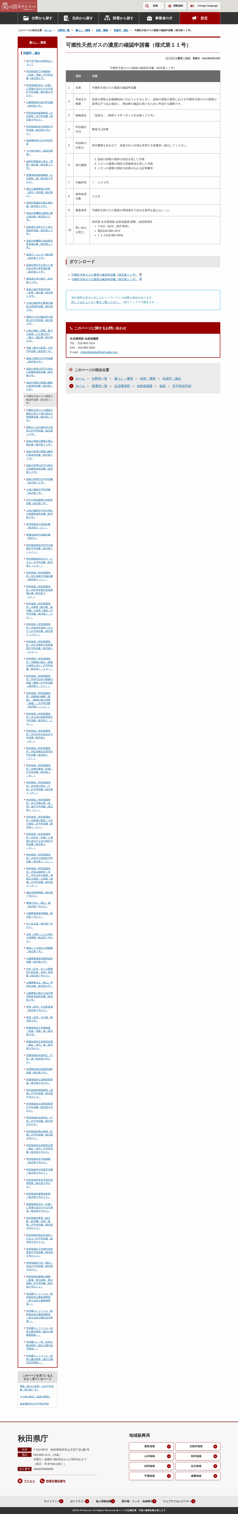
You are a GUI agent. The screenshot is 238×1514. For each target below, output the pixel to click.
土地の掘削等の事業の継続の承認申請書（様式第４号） (39, 306)
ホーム (48, 30)
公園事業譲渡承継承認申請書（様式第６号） (39, 960)
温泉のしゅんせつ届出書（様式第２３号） (39, 256)
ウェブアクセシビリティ (179, 1501)
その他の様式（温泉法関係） (39, 152)
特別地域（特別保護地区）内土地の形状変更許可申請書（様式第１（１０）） (39, 718)
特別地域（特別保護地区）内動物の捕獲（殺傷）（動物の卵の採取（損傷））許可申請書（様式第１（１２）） (38, 700)
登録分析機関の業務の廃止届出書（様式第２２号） (39, 216)
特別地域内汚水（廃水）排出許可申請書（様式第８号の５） (39, 1266)
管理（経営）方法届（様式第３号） (39, 1019)
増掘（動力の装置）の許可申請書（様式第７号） (39, 349)
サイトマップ (46, 1501)
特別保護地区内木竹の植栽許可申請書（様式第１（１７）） (39, 548)
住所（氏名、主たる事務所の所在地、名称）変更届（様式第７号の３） (39, 972)
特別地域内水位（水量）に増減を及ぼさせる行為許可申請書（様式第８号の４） (39, 90)
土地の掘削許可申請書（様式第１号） (38, 491)
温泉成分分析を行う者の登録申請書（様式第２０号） (39, 230)
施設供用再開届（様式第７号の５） (39, 894)
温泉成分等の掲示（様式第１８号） (39, 280)
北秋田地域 (196, 1446)
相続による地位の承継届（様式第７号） (39, 950)
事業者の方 (164, 18)
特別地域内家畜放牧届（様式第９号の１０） (38, 1195)
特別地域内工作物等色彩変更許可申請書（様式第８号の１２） (39, 1252)
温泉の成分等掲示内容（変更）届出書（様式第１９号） (39, 292)
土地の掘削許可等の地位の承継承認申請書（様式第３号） (39, 514)
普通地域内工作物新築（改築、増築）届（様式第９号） (39, 1031)
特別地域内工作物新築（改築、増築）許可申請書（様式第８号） (39, 74)
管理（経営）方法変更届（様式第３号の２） (39, 1008)
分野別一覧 (64, 30)
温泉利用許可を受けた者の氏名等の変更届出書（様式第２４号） (39, 268)
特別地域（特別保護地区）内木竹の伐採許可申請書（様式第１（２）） (39, 858)
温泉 (162, 386)
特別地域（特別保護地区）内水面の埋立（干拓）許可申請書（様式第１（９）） (39, 787)
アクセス (29, 1481)
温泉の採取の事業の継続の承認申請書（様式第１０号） (39, 386)
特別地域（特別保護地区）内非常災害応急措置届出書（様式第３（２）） (39, 591)
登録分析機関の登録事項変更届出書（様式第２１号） (39, 244)
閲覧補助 (178, 5)
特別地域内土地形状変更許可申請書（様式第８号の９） (39, 1107)
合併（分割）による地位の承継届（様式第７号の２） (39, 937)
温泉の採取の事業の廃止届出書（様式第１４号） (39, 443)
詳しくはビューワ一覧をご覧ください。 (96, 302)
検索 (155, 5)
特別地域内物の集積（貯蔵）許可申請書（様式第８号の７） (39, 1135)
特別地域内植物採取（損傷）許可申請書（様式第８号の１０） (39, 1093)
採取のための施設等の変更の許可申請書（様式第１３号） (39, 430)
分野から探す (42, 18)
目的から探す (82, 18)
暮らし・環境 (83, 30)
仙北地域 (195, 1466)
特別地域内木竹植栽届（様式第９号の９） (38, 1161)
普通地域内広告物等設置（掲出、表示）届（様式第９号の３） (39, 1045)
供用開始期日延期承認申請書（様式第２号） (39, 1071)
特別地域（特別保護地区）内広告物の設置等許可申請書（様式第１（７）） (39, 753)
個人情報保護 (101, 1501)
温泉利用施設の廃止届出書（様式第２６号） (39, 204)
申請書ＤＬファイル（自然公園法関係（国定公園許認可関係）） (39, 1359)
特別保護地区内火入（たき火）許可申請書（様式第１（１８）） (39, 562)
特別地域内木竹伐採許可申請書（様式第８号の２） (39, 130)
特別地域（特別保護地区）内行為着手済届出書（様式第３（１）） (39, 576)
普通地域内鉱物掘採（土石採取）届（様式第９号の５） (39, 178)
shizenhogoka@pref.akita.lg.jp (99, 352)
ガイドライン (73, 1501)
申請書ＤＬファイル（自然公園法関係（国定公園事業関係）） (39, 1331)
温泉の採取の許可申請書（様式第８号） (39, 360)
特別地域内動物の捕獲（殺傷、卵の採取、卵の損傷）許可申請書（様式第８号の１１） (39, 1281)
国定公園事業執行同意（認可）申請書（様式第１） (39, 192)
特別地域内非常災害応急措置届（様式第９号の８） (39, 1183)
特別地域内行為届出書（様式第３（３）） (38, 526)
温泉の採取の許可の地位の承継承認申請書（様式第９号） (39, 372)
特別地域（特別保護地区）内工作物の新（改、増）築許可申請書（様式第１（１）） (39, 804)
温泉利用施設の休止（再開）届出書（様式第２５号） (39, 164)
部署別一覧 (99, 386)
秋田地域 (195, 1456)
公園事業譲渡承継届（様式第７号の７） (39, 915)
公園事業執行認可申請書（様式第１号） (39, 104)
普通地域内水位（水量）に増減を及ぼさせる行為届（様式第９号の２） (39, 1207)
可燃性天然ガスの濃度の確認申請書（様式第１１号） (104, 274)
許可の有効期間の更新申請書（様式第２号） (39, 502)
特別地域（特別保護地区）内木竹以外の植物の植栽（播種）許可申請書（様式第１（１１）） (39, 681)
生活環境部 (122, 386)
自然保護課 (144, 386)
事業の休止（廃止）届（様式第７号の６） (38, 905)
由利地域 (149, 1466)
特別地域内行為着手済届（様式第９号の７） (39, 1171)
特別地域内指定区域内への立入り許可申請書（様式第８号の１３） (39, 1238)
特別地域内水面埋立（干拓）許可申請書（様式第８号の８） (39, 1121)
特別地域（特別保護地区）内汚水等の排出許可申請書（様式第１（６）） (39, 735)
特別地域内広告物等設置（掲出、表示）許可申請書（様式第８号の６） (39, 1148)
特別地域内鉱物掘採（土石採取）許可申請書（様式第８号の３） (39, 116)
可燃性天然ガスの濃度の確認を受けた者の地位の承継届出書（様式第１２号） (39, 415)
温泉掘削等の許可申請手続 (39, 142)
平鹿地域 (149, 1476)
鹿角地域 (149, 1446)
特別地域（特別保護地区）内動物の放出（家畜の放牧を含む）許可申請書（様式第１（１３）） (39, 663)
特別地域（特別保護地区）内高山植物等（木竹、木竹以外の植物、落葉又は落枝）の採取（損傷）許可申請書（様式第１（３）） (39, 877)
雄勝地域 (195, 1476)
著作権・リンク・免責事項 (136, 1501)
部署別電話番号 (55, 1481)
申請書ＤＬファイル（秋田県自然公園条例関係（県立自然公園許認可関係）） (39, 1316)
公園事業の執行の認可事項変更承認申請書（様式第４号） (39, 996)
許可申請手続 (182, 386)
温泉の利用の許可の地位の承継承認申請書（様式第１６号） (39, 468)
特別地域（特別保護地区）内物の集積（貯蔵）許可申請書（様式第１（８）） (39, 770)
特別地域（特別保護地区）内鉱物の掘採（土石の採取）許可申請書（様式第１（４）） (39, 822)
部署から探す (123, 18)
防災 (204, 18)
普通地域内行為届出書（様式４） (38, 536)
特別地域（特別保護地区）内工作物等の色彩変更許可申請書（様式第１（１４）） (39, 646)
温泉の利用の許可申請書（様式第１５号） (39, 481)
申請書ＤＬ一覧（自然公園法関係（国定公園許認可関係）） (39, 1345)
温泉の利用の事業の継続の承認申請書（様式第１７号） (39, 455)
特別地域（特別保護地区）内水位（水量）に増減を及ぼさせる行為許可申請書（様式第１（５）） (39, 841)
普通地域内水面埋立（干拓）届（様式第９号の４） (39, 1058)
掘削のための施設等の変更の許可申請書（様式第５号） (39, 320)
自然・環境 (102, 30)
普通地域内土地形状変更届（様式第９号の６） (39, 1081)
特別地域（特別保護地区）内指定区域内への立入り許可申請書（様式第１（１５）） (39, 629)
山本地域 (149, 1456)
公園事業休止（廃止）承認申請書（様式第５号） (39, 984)
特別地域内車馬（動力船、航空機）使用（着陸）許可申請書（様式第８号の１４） (39, 1223)
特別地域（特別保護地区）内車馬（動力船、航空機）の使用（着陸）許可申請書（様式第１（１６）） (39, 610)
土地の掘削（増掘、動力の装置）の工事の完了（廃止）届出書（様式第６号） (39, 335)
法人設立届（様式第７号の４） (39, 925)
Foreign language (208, 5)
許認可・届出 (121, 30)
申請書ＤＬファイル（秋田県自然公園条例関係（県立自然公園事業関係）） (39, 1298)
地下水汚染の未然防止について (39, 63)
